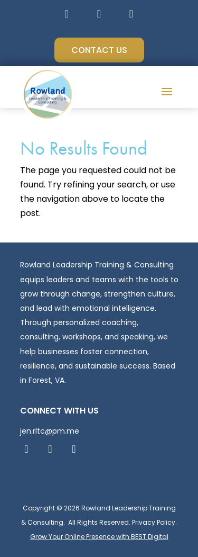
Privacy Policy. (154, 522)
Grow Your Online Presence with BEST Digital (99, 536)
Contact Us (99, 50)
